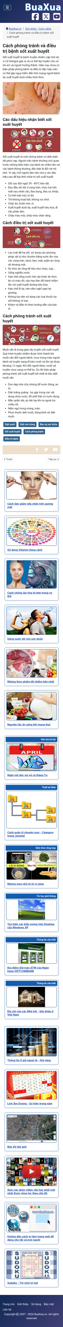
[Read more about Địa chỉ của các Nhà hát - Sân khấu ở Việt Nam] (31, 997)
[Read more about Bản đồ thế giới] (31, 1128)
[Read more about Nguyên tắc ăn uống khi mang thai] (31, 706)
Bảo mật (49, 1304)
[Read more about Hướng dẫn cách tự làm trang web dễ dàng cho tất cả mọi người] (31, 1218)
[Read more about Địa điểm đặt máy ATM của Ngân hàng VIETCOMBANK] (31, 953)
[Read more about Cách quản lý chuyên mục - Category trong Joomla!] (31, 809)
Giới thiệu (23, 1304)
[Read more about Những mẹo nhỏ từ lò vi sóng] (31, 865)
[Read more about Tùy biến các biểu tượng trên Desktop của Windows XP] (31, 910)
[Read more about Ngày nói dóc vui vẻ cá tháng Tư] (31, 757)
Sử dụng (36, 1304)
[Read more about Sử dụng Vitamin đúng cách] (31, 531)
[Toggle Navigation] (7, 7)
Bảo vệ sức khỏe (48, 424)
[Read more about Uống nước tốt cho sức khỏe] (31, 621)
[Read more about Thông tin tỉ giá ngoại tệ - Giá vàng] (31, 1042)
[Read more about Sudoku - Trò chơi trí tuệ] (31, 1265)
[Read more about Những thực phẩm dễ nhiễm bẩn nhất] (31, 663)
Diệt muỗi (10, 424)
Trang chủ (9, 1304)
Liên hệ (7, 1309)
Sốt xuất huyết (12, 431)
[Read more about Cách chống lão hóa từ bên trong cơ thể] (31, 574)
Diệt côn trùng (27, 424)
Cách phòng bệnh (34, 431)
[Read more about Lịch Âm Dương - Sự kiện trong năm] (31, 1085)
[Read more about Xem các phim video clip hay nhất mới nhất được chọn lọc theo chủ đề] (31, 1172)
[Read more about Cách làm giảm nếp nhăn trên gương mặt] (31, 485)
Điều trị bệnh (11, 438)
